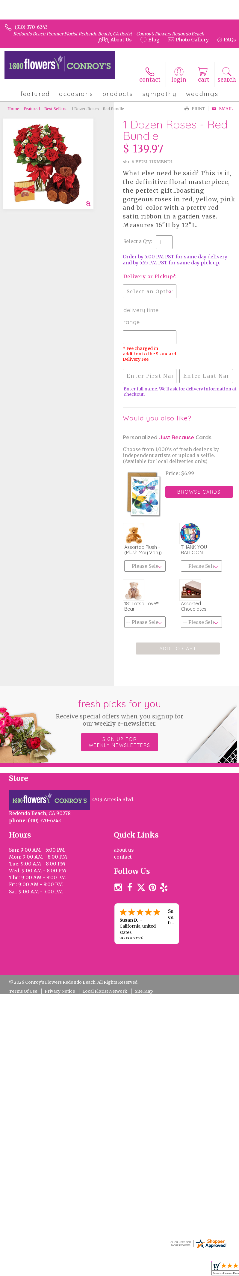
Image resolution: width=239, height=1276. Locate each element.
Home (13, 108)
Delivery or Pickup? (149, 276)
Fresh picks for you (119, 712)
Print (194, 108)
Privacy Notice (60, 991)
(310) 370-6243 (31, 27)
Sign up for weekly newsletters (119, 742)
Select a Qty (137, 241)
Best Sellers (55, 108)
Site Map (144, 991)
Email (222, 108)
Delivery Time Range (141, 316)
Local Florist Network (104, 991)
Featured (32, 108)
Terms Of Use (23, 991)
